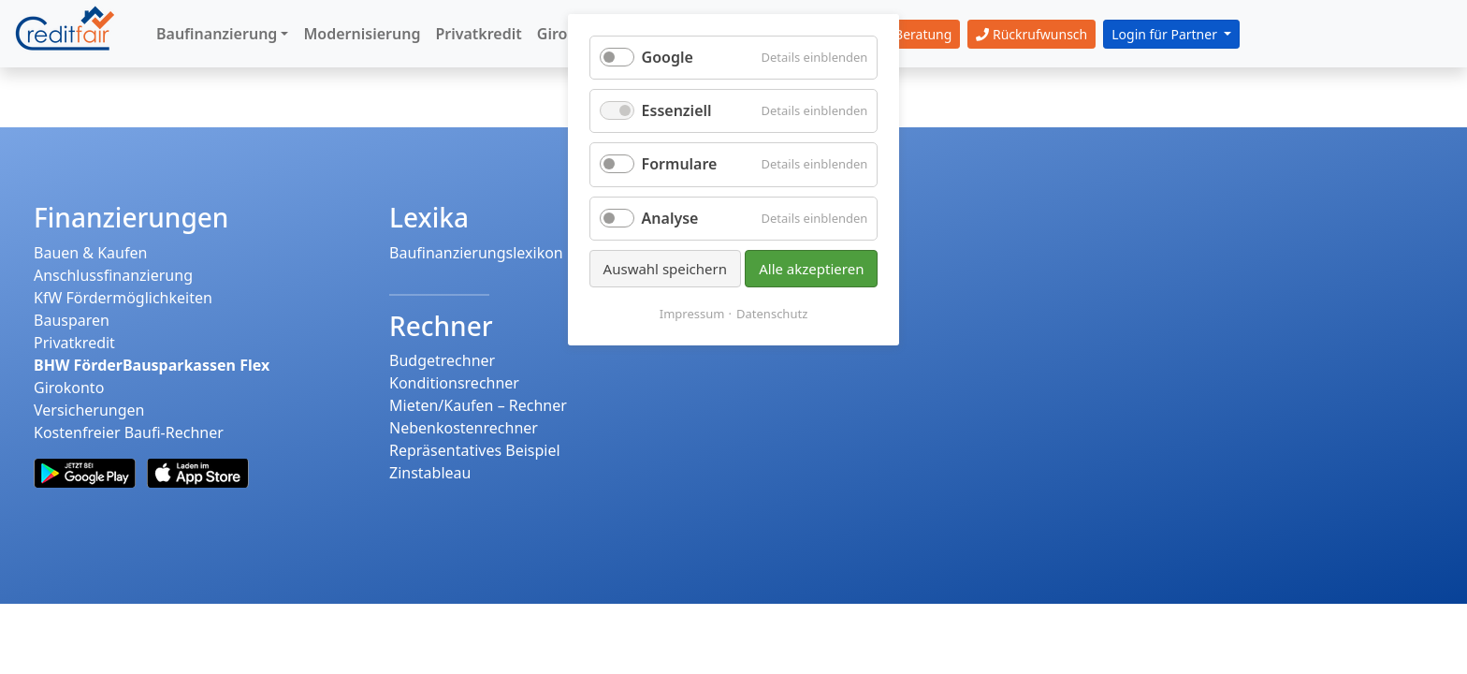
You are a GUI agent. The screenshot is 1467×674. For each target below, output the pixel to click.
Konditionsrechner (454, 383)
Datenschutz (771, 313)
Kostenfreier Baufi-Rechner (129, 432)
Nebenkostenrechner (463, 428)
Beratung (912, 34)
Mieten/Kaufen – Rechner (478, 405)
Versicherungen (89, 410)
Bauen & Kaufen (90, 252)
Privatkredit (74, 342)
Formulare (680, 164)
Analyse (670, 218)
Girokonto (69, 387)
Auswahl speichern (665, 268)
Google (667, 57)
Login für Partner (1165, 34)
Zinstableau (430, 472)
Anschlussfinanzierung (113, 275)
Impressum (692, 313)
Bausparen (71, 320)
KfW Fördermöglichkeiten (123, 297)
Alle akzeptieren (811, 268)
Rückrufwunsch (1031, 34)
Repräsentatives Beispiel (474, 450)
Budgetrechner (442, 360)
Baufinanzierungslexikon (476, 252)
